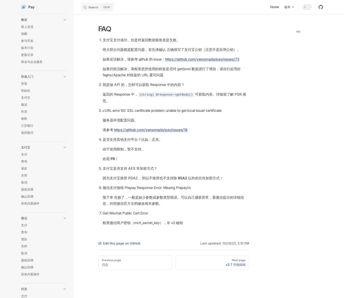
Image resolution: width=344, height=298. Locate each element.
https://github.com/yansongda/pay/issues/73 (202, 59)
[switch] (307, 7)
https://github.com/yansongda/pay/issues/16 (151, 130)
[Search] (97, 7)
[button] (44, 19)
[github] (321, 7)
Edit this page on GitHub (119, 243)
